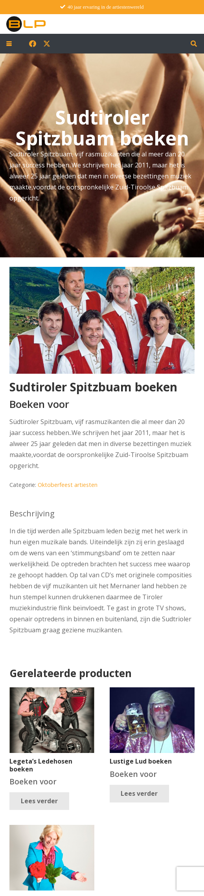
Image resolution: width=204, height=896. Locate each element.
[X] (47, 44)
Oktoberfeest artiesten (67, 484)
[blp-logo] (26, 24)
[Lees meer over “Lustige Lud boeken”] (139, 793)
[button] (9, 43)
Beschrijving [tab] (32, 513)
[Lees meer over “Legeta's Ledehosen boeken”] (39, 801)
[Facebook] (33, 44)
